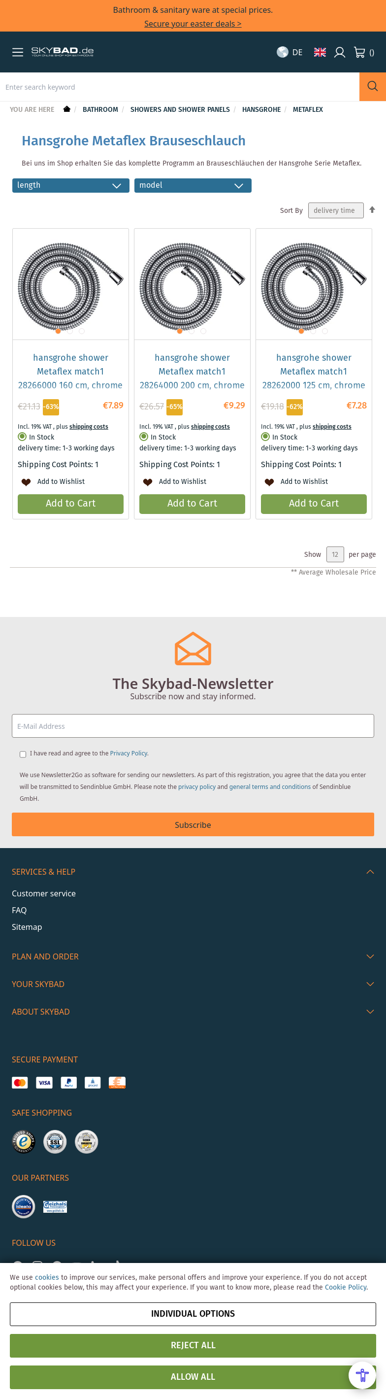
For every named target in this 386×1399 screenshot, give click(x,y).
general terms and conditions (270, 787)
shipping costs (88, 427)
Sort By (291, 210)
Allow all (193, 1377)
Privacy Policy (128, 753)
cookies (47, 1277)
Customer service (44, 893)
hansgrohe (262, 109)
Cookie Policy (345, 1287)
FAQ (19, 910)
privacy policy (197, 787)
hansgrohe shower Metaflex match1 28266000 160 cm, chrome (70, 372)
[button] (18, 52)
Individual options (193, 1314)
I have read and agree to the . (89, 753)
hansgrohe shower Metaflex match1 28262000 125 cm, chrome (313, 372)
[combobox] (179, 86)
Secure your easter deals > (193, 24)
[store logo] (63, 52)
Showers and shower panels (181, 109)
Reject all (193, 1346)
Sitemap (27, 926)
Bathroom (101, 109)
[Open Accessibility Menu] (362, 1375)
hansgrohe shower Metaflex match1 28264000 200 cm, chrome (192, 372)
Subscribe (193, 824)
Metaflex (308, 109)
